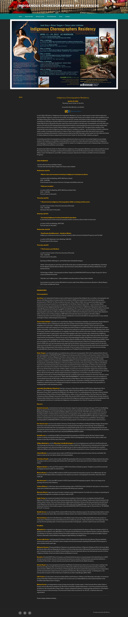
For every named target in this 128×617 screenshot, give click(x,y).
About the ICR (29, 16)
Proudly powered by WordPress (101, 612)
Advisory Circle (40, 16)
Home (20, 16)
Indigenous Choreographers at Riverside (59, 6)
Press (60, 16)
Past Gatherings (51, 16)
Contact (67, 16)
